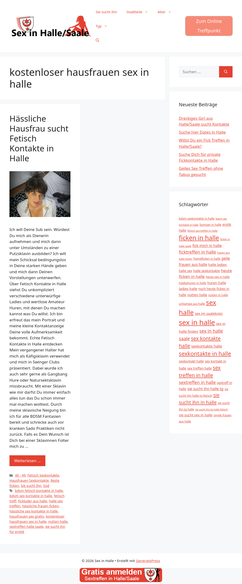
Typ (104, 26)
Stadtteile (139, 12)
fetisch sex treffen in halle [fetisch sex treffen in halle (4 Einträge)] (202, 230)
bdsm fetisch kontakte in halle (39, 490)
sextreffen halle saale (26, 526)
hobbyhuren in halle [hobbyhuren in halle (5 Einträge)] (192, 283)
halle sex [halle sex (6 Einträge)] (185, 271)
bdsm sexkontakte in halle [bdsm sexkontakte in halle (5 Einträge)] (197, 219)
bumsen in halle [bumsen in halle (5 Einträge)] (210, 225)
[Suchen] (226, 71)
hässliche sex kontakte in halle (33, 511)
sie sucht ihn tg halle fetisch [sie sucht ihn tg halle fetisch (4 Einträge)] (211, 409)
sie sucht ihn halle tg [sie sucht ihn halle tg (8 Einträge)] (205, 388)
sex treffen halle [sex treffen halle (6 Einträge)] (199, 368)
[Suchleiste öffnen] (97, 40)
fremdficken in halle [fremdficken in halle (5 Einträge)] (206, 259)
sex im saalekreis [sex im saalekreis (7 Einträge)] (209, 313)
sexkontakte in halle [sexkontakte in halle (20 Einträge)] (205, 353)
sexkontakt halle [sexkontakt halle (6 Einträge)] (191, 361)
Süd (46, 485)
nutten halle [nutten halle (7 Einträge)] (197, 294)
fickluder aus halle (32, 501)
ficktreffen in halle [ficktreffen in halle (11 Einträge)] (197, 252)
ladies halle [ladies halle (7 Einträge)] (188, 288)
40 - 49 (20, 475)
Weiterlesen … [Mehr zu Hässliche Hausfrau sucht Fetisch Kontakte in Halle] (27, 460)
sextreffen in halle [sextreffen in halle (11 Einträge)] (197, 382)
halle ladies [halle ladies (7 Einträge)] (217, 264)
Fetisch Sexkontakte (43, 475)
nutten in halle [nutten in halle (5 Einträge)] (218, 295)
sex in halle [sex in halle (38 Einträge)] (197, 322)
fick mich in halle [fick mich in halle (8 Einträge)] (207, 245)
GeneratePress (148, 560)
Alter (167, 12)
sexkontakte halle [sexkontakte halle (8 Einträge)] (206, 346)
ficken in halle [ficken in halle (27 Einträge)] (199, 238)
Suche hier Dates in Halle (202, 132)
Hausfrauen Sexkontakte (29, 480)
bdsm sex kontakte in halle (30, 496)
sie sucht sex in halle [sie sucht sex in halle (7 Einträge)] (195, 415)
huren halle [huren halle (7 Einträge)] (216, 282)
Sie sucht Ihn (106, 11)
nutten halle (58, 521)
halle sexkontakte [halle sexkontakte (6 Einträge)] (206, 271)
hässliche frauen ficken (40, 506)
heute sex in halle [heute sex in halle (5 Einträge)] (218, 277)
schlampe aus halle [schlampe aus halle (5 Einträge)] (192, 304)
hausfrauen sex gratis (26, 516)
